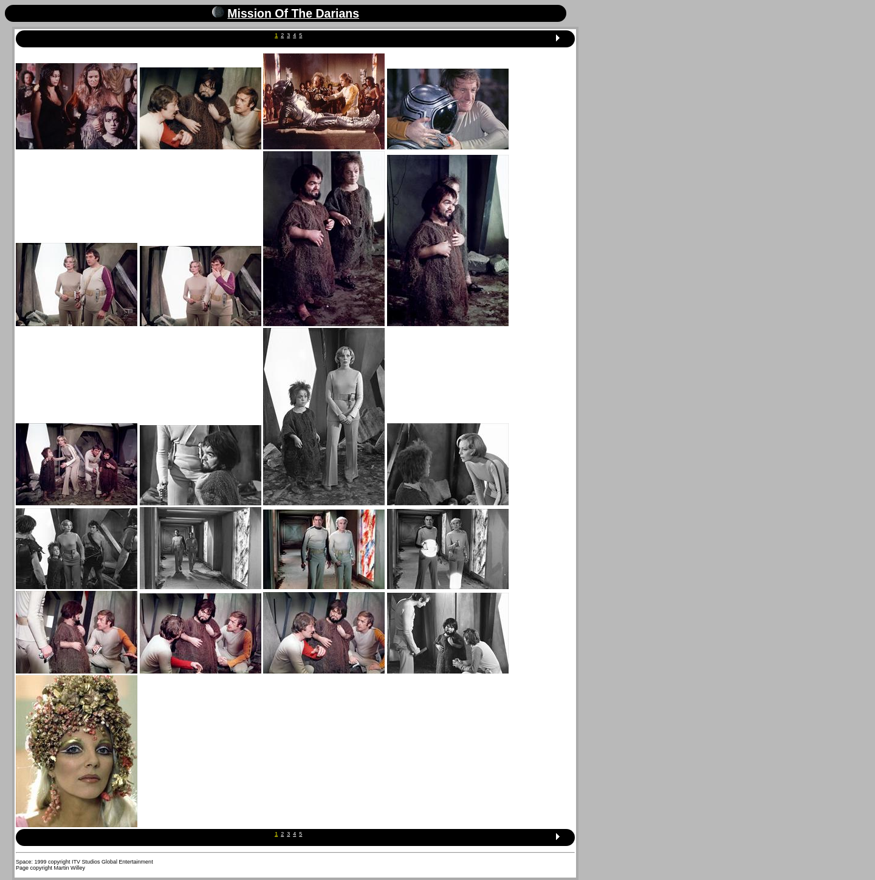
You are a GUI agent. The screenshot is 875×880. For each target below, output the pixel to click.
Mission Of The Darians (293, 13)
